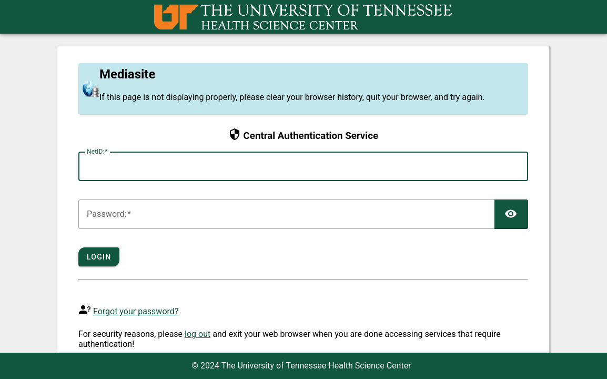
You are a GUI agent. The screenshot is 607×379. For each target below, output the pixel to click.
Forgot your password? (135, 311)
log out (197, 334)
